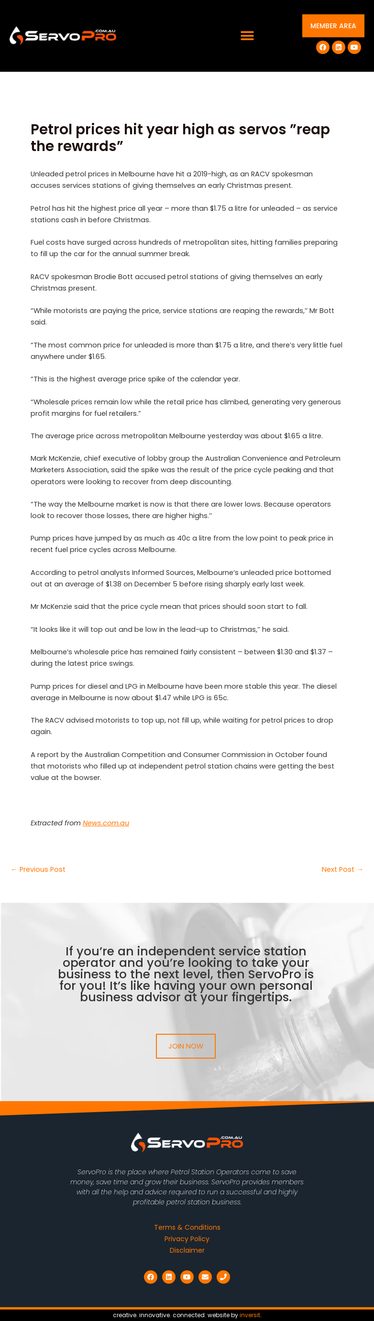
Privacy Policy (187, 1239)
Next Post (342, 869)
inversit (250, 1315)
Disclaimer (187, 1250)
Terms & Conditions (187, 1227)
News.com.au (106, 823)
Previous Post (38, 869)
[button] (247, 36)
